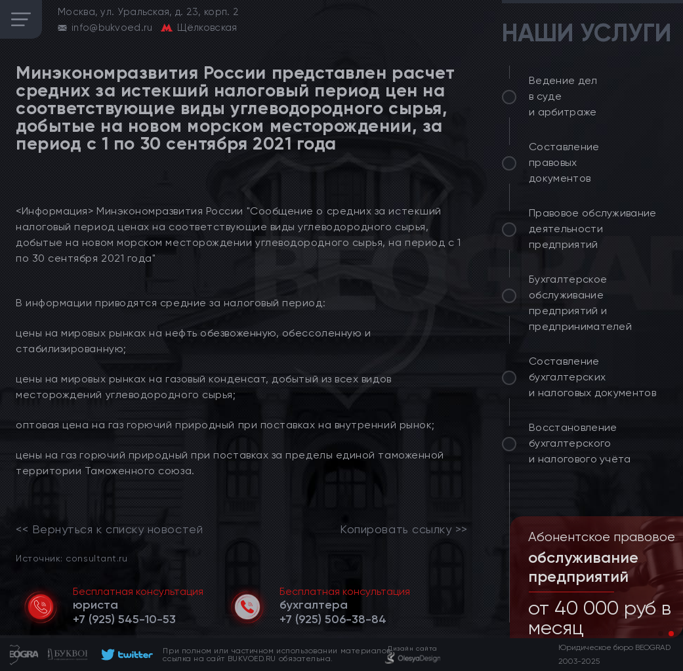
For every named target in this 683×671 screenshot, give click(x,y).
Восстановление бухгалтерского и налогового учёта (580, 443)
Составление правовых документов (564, 162)
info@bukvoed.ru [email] (112, 27)
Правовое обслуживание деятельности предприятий (593, 229)
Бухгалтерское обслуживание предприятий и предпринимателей (580, 303)
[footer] (125, 655)
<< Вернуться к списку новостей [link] (109, 529)
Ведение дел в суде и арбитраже (563, 96)
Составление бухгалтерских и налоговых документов (592, 377)
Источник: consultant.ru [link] (71, 558)
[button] (660, 633)
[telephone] (124, 619)
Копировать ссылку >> (404, 529)
